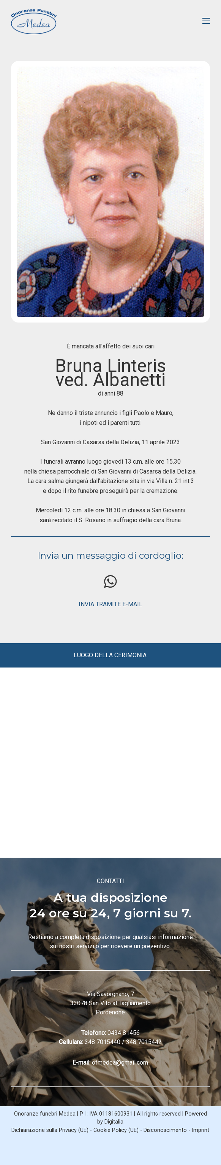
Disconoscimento (165, 1130)
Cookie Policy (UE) (116, 1130)
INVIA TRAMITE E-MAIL (110, 604)
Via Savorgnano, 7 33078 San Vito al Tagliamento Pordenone (110, 1003)
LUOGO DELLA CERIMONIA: (111, 655)
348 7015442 (144, 1042)
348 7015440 (102, 1042)
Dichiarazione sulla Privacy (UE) (49, 1130)
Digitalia (113, 1122)
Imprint (200, 1130)
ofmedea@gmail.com (120, 1062)
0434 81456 (123, 1032)
